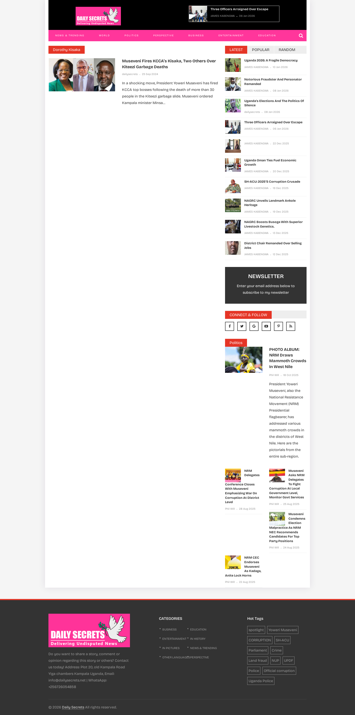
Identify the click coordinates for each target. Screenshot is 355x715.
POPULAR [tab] (260, 49)
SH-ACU (282, 640)
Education (267, 35)
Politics (132, 35)
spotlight (256, 630)
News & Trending (69, 35)
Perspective (163, 35)
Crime (277, 650)
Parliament (258, 650)
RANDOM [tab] (287, 49)
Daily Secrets (73, 707)
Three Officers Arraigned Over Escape (239, 9)
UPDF (288, 660)
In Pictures (171, 648)
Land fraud (258, 660)
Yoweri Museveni (283, 630)
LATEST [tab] (236, 49)
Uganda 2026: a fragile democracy (270, 60)
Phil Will (274, 375)
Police (254, 671)
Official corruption (279, 671)
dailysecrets (130, 74)
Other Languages (176, 657)
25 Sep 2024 (150, 74)
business (169, 629)
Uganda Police (261, 681)
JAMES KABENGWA (223, 15)
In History (198, 639)
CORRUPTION (260, 640)
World (104, 35)
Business (196, 35)
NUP (275, 660)
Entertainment (231, 35)
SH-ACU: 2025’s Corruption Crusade (272, 182)
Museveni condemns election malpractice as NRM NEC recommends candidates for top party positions (287, 527)
